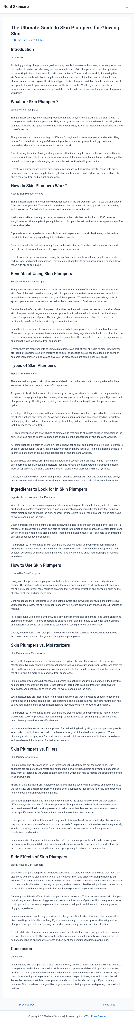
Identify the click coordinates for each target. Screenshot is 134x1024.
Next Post (110, 1004)
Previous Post (25, 1004)
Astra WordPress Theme (92, 1016)
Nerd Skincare (16, 6)
